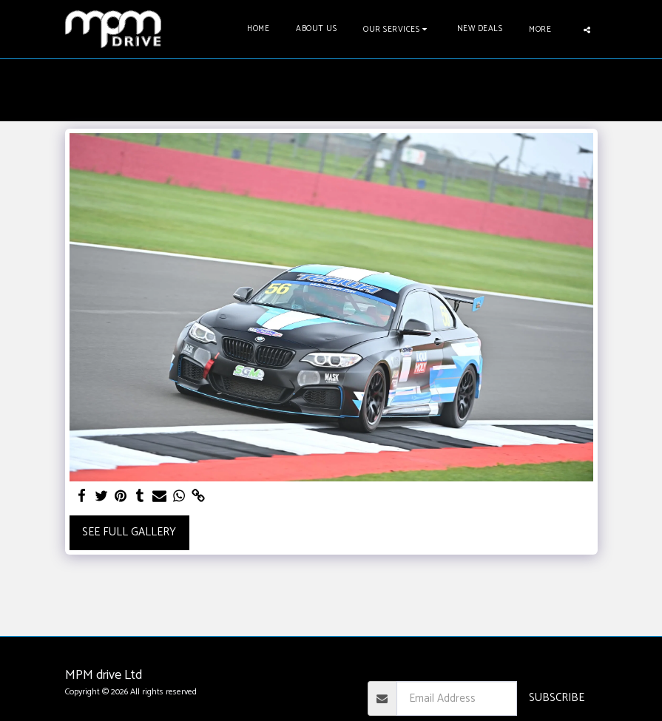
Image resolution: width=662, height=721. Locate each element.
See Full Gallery (129, 532)
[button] (396, 29)
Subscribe (556, 697)
